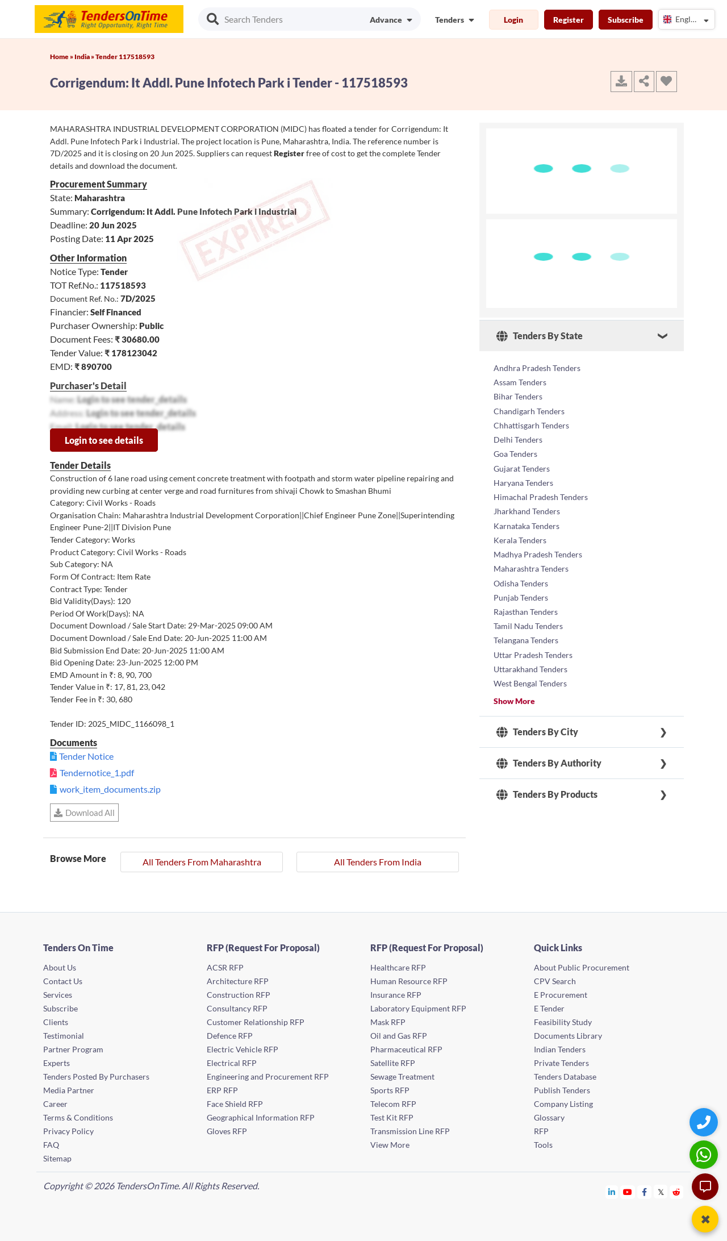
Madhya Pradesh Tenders (538, 544)
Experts (56, 1063)
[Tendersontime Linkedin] (612, 1192)
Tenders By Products (547, 778)
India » (84, 56)
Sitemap (57, 1158)
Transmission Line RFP (410, 1131)
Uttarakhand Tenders (530, 654)
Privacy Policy (68, 1131)
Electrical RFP (232, 1063)
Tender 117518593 (124, 56)
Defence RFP (230, 1035)
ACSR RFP (225, 967)
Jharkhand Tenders (527, 504)
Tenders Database (565, 1076)
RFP (541, 1131)
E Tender (549, 1008)
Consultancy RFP (237, 1008)
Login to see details (104, 440)
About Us (59, 967)
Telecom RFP (393, 1104)
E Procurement (560, 995)
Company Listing (563, 1104)
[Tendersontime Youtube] (628, 1192)
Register (568, 19)
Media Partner (68, 1090)
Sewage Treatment (402, 1076)
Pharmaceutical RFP (406, 1049)
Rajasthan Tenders (526, 599)
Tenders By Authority (548, 747)
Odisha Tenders (521, 572)
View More (390, 1145)
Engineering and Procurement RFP (268, 1076)
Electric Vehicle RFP (242, 1049)
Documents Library (568, 1035)
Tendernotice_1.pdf (97, 772)
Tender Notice (86, 756)
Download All (84, 812)
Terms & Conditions (78, 1117)
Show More (514, 685)
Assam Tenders (520, 381)
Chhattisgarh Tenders (531, 422)
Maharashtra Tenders (531, 558)
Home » (62, 56)
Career (55, 1104)
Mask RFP (388, 1022)
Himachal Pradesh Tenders (541, 490)
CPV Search (555, 981)
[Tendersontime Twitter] (661, 1192)
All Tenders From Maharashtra (202, 861)
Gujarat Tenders (522, 463)
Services (57, 995)
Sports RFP (390, 1090)
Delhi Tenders (518, 435)
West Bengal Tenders (530, 667)
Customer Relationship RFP (255, 1022)
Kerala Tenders (520, 531)
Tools (543, 1145)
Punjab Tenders (521, 585)
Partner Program (73, 1049)
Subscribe (626, 19)
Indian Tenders (560, 1049)
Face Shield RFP (235, 1104)
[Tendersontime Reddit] (677, 1192)
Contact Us (62, 981)
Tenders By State (539, 336)
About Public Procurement (581, 967)
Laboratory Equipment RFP (418, 1008)
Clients (55, 1022)
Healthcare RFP (398, 967)
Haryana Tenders (523, 476)
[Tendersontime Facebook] (644, 1192)
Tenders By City (537, 716)
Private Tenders (561, 1063)
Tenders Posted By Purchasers (96, 1076)
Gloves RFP (227, 1131)
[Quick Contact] (705, 1122)
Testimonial (63, 1035)
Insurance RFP (395, 995)
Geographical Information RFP (261, 1117)
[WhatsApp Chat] (705, 1154)
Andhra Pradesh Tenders (537, 367)
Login (513, 19)
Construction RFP (238, 995)
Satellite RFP (392, 1063)
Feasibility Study (563, 1022)
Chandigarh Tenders (529, 408)
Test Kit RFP (391, 1117)
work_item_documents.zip (110, 789)
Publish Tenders (562, 1090)
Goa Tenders (515, 449)
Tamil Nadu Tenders (528, 613)
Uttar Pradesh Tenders (533, 640)
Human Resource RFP (409, 981)
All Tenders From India (377, 861)
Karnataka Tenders (526, 517)
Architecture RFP (238, 981)
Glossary (549, 1117)
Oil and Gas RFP (398, 1035)
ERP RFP (222, 1090)
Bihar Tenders (518, 394)
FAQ (51, 1145)
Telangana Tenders (526, 626)
